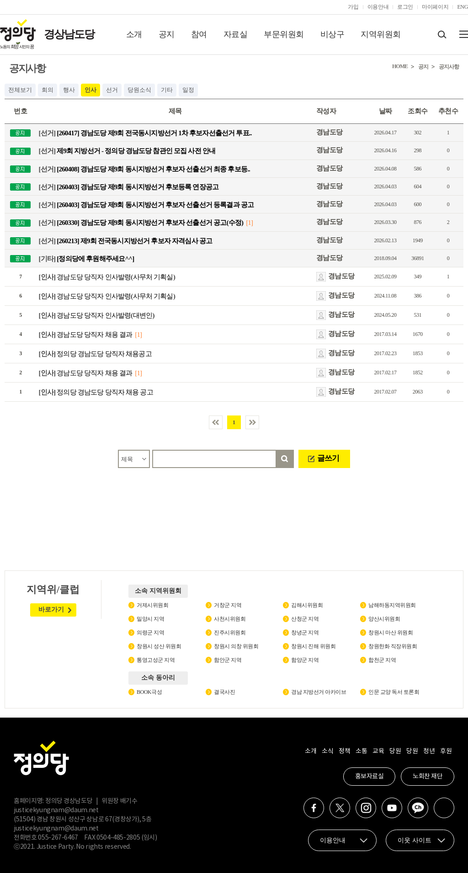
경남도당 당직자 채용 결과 (86, 334)
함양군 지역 (305, 660)
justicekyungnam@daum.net (56, 810)
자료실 (235, 34)
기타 (167, 89)
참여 (199, 34)
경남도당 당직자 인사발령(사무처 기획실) (107, 277)
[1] (249, 222)
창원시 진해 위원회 (313, 646)
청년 (429, 751)
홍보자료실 (369, 776)
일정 (188, 89)
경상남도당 (69, 34)
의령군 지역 (150, 632)
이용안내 (378, 7)
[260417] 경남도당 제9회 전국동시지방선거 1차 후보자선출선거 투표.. (145, 133)
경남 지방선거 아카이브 (318, 692)
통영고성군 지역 (156, 660)
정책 (344, 751)
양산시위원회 (384, 619)
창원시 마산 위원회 (390, 632)
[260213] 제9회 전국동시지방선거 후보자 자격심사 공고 (126, 240)
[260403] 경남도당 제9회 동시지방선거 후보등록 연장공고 (129, 186)
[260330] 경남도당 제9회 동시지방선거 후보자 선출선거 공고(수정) (141, 222)
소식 (327, 751)
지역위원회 (381, 34)
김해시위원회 (307, 605)
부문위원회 (284, 34)
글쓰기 (328, 458)
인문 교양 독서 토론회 (393, 692)
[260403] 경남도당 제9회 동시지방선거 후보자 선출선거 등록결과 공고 (146, 204)
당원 (395, 751)
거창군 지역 (227, 605)
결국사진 (224, 692)
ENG (462, 7)
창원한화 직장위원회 (392, 646)
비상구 (332, 34)
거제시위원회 (152, 605)
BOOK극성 (149, 692)
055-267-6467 (58, 837)
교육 (378, 751)
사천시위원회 (229, 619)
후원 (446, 751)
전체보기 (20, 89)
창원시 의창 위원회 (236, 646)
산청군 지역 (305, 619)
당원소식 (139, 89)
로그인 (405, 7)
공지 (167, 34)
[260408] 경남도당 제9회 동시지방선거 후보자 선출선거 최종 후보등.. (144, 168)
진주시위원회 (229, 632)
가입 (353, 7)
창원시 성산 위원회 (159, 646)
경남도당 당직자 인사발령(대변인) (96, 315)
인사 (90, 89)
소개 (134, 34)
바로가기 (51, 609)
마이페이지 (435, 7)
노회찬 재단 (427, 776)
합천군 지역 (382, 660)
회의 (47, 89)
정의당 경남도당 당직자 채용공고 (95, 353)
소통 (361, 751)
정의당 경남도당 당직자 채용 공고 (96, 392)
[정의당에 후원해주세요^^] (86, 258)
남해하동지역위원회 (392, 605)
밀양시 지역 (150, 619)
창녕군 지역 (305, 632)
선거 (112, 89)
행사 (69, 89)
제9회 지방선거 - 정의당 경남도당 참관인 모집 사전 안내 (127, 150)
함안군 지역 (227, 660)
